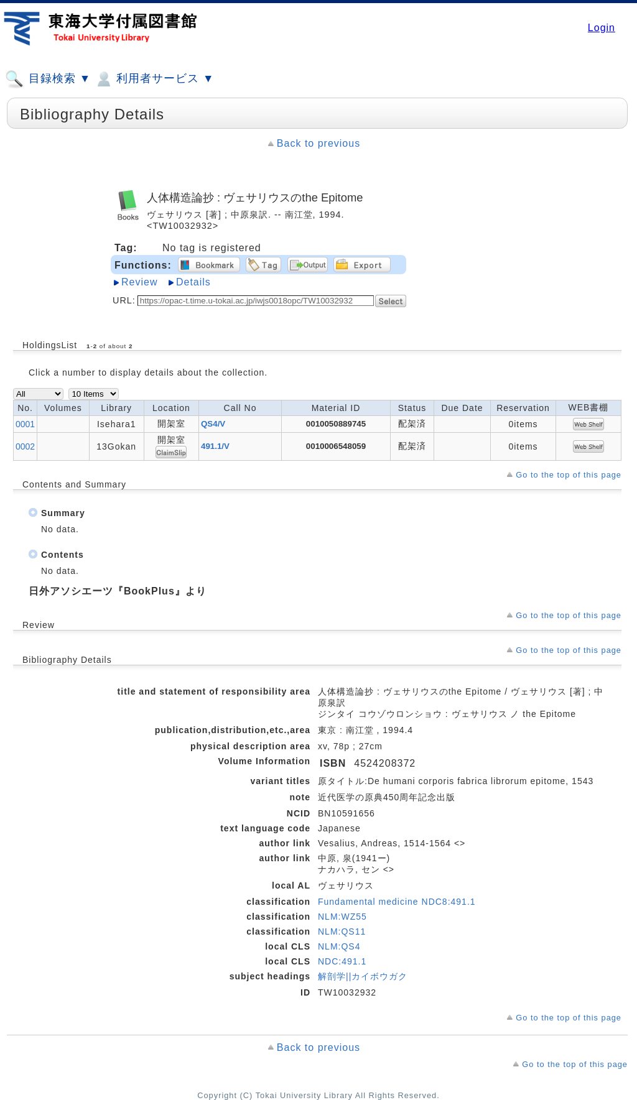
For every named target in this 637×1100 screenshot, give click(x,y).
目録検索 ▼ (48, 79)
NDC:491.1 (342, 961)
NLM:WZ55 (342, 917)
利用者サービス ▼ (154, 79)
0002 (25, 446)
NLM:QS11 (342, 931)
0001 (25, 424)
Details (193, 282)
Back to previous (318, 143)
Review (139, 282)
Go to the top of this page (568, 474)
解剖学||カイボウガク (362, 976)
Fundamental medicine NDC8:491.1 (397, 902)
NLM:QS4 (339, 946)
